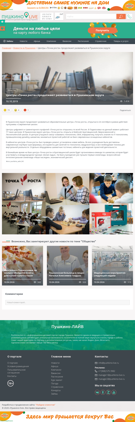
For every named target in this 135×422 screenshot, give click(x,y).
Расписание (57, 376)
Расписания (83, 41)
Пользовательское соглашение (16, 371)
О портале (12, 362)
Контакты (11, 376)
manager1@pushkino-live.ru (111, 375)
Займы (54, 393)
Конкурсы (56, 390)
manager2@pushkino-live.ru (111, 379)
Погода (54, 383)
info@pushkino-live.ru (108, 362)
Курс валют (56, 380)
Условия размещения (18, 366)
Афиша (37, 41)
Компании (51, 41)
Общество (12, 90)
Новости (23, 41)
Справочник (100, 41)
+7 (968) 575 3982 (106, 371)
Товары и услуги (121, 41)
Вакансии (67, 41)
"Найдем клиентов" (45, 404)
